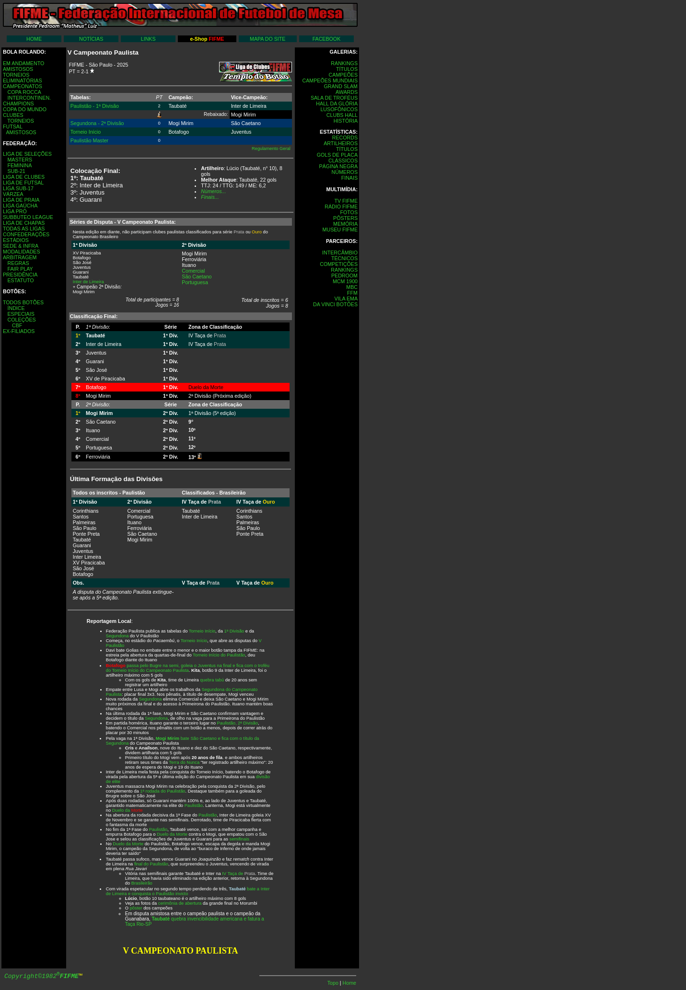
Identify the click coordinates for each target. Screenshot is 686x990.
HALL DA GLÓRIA (337, 103)
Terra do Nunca (184, 762)
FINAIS (349, 178)
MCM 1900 (345, 281)
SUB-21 (16, 171)
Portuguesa (195, 282)
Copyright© (41, 976)
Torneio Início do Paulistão (219, 655)
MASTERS (19, 159)
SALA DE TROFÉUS (334, 98)
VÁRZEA (13, 194)
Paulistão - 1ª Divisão (94, 106)
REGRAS (18, 263)
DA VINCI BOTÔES (335, 304)
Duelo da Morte (172, 834)
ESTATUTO (20, 280)
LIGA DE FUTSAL (23, 182)
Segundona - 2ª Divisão (97, 123)
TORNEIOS (16, 75)
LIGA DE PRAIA (21, 200)
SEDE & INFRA (20, 246)
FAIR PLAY (20, 269)
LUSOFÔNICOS (339, 109)
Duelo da (127, 810)
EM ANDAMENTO (23, 63)
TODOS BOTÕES (23, 302)
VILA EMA (346, 298)
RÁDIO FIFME (341, 206)
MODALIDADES (21, 251)
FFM (352, 293)
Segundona (117, 635)
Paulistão (194, 805)
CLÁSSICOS (343, 160)
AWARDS (347, 92)
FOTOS (349, 212)
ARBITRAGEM (19, 257)
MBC (352, 287)
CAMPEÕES (343, 75)
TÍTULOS (347, 69)
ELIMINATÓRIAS (22, 80)
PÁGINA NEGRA (338, 166)
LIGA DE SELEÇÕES (27, 154)
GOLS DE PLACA (337, 155)
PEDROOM (344, 275)
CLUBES (13, 115)
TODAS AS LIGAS (24, 228)
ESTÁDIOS (16, 240)
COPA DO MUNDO (25, 109)
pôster (136, 908)
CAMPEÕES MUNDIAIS (330, 80)
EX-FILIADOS (19, 331)
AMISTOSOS (18, 69)
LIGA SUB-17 (18, 188)
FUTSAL (13, 126)
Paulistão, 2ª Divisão (237, 723)
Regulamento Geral (271, 148)
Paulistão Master (89, 140)
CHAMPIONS (18, 103)
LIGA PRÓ (15, 211)
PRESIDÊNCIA (20, 274)
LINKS (148, 39)
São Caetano (196, 276)
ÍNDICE (15, 308)
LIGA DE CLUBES (24, 177)
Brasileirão (141, 883)
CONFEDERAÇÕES (26, 234)
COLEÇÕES (21, 319)
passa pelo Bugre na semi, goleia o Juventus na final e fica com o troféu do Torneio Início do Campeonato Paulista (187, 668)
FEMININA (19, 165)
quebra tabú (212, 680)
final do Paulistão (151, 864)
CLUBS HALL (342, 115)
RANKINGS (344, 63)
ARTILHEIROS (341, 143)
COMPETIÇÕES (339, 264)
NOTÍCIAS (91, 39)
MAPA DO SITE (267, 39)
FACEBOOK (327, 39)
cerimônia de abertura (180, 903)
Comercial (193, 271)
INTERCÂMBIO (340, 252)
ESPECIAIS (20, 314)
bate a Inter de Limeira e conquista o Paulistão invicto (188, 891)
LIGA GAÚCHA (20, 205)
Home (349, 983)
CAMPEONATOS (22, 86)
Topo (333, 983)
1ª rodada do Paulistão (162, 791)
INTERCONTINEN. (29, 98)
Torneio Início (85, 132)
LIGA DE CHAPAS (24, 223)
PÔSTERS (345, 218)
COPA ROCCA (24, 92)
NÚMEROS (345, 172)
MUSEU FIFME (340, 229)
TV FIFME (346, 201)
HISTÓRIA (346, 121)
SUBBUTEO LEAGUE (28, 217)
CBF (17, 325)
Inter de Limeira (88, 281)
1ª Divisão (234, 631)
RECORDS (345, 137)
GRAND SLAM (341, 86)
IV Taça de (238, 873)
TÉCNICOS (344, 258)
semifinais (239, 839)
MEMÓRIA (345, 224)
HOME (34, 39)
